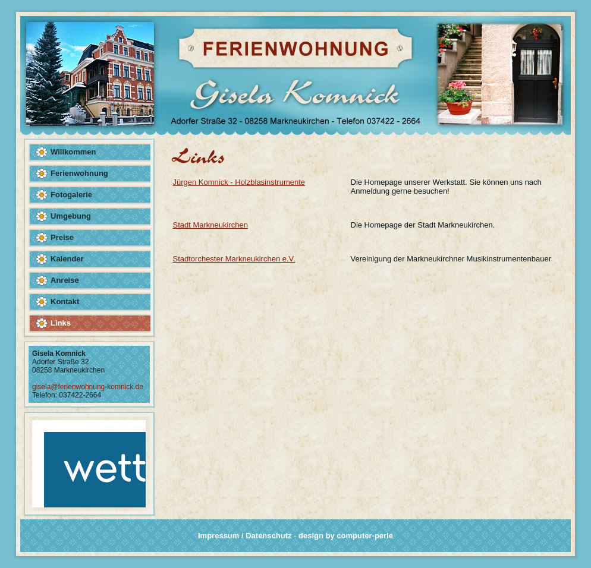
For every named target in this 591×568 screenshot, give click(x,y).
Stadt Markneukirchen (210, 224)
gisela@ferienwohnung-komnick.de (87, 387)
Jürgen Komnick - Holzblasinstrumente (239, 182)
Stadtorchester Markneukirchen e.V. (234, 258)
